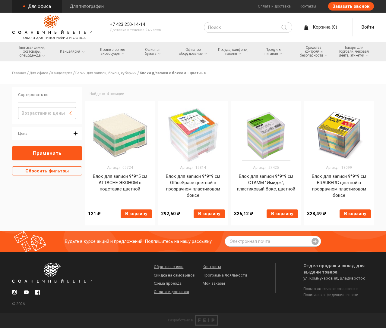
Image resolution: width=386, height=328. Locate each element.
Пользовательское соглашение (330, 288)
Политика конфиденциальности (330, 294)
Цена (22, 133)
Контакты (308, 6)
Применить (47, 153)
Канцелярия (61, 73)
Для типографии (87, 6)
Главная (19, 73)
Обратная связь (171, 266)
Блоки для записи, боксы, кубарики (106, 73)
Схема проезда (170, 282)
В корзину (136, 213)
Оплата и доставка (274, 6)
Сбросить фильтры (47, 171)
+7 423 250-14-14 (131, 25)
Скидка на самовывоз (176, 274)
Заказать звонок (351, 6)
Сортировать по (33, 94)
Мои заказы (216, 282)
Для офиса (39, 6)
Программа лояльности (227, 274)
